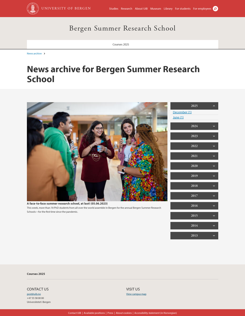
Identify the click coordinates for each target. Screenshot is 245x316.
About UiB (141, 8)
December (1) (182, 112)
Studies (113, 8)
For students (183, 8)
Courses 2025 (121, 44)
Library (168, 8)
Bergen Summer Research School (122, 28)
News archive (34, 53)
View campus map (136, 294)
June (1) (178, 117)
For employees (202, 8)
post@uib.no (34, 294)
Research (126, 8)
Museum (155, 8)
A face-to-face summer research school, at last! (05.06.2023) (67, 203)
